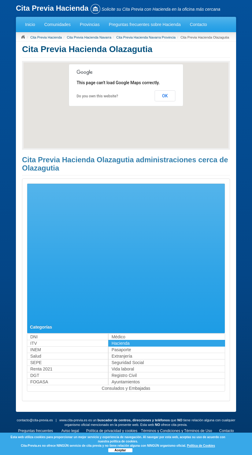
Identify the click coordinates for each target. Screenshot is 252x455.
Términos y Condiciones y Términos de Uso (176, 431)
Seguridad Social (128, 362)
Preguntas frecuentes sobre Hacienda (145, 24)
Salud (35, 356)
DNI (34, 336)
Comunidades (57, 24)
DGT (34, 375)
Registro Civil (124, 375)
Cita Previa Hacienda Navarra (89, 37)
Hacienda (121, 343)
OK (165, 95)
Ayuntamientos (126, 381)
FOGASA (39, 381)
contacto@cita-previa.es (35, 420)
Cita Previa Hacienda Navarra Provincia (146, 37)
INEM (35, 349)
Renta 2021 (41, 369)
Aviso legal (70, 431)
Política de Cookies (201, 445)
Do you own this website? (97, 96)
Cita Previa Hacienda (46, 37)
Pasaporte (121, 349)
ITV (33, 343)
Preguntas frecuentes (35, 431)
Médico (118, 336)
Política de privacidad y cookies (111, 431)
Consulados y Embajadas (126, 388)
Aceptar (120, 450)
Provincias (90, 24)
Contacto (198, 24)
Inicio (30, 24)
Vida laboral (123, 369)
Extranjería (122, 356)
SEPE (36, 362)
